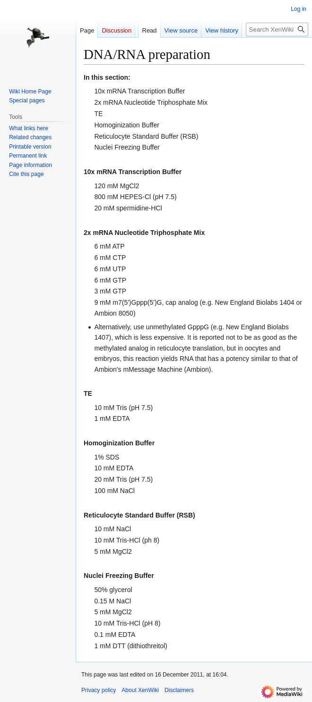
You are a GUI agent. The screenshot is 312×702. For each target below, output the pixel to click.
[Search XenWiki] (277, 29)
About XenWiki (140, 690)
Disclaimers (179, 690)
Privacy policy (98, 690)
